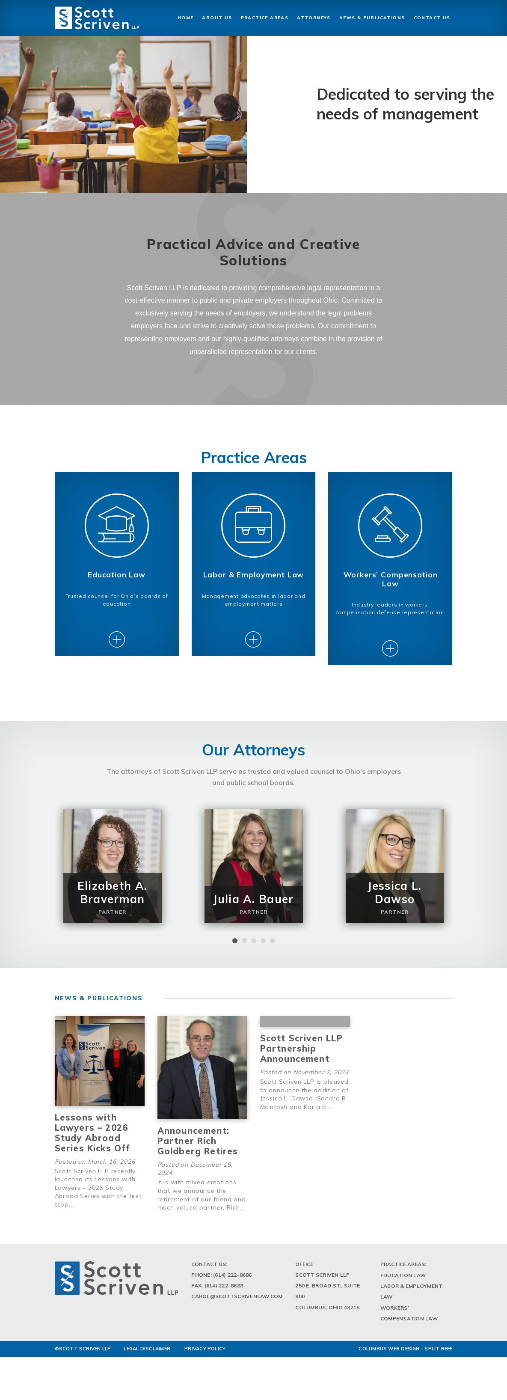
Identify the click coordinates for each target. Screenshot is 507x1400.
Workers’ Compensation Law (409, 1323)
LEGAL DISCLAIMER (147, 1359)
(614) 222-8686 (232, 1285)
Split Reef (438, 1359)
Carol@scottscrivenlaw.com (236, 1307)
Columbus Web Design (389, 1359)
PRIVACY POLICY (204, 1359)
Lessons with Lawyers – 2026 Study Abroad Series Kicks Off (92, 1143)
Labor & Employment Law (411, 1302)
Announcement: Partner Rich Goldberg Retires (197, 1151)
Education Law (403, 1285)
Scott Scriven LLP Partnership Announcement (301, 1058)
